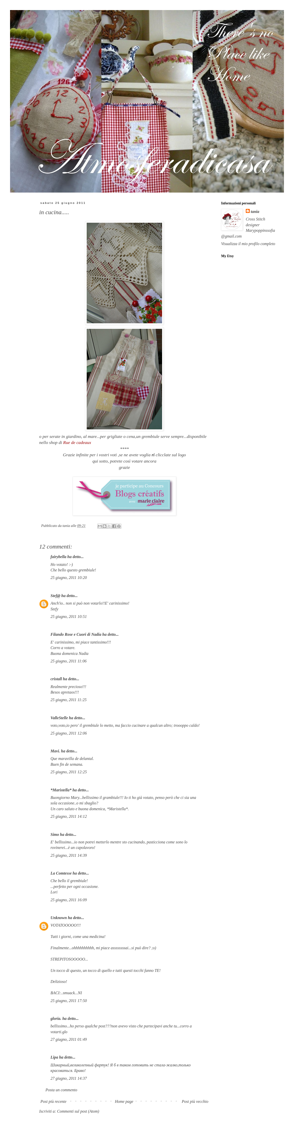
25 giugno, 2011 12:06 (69, 733)
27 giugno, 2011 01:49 (69, 1039)
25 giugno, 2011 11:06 (68, 661)
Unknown (59, 918)
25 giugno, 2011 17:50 (69, 1001)
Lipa (54, 1057)
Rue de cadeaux (76, 442)
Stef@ (55, 596)
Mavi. (55, 751)
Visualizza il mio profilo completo (248, 244)
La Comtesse (61, 873)
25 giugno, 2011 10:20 (69, 577)
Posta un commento (61, 1090)
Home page (124, 1101)
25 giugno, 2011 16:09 (69, 900)
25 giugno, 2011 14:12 (69, 816)
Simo (55, 834)
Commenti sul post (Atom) (78, 1111)
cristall (57, 679)
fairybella (58, 557)
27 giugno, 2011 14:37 (69, 1078)
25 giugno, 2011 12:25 (69, 772)
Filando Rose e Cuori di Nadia (76, 634)
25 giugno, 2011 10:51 (69, 616)
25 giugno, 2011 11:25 (68, 700)
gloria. (56, 1018)
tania (255, 211)
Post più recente (53, 1101)
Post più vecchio (195, 1101)
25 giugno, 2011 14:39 (69, 855)
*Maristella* (61, 790)
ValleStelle (59, 718)
